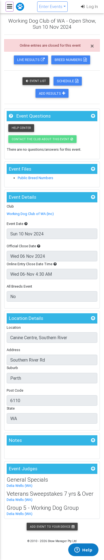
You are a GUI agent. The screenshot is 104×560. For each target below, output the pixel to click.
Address (13, 349)
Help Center (21, 128)
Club (10, 206)
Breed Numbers (71, 59)
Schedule (67, 81)
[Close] (92, 46)
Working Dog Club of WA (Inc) (30, 213)
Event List (36, 81)
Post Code (15, 390)
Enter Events (50, 6)
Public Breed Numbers (35, 178)
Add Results (52, 93)
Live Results (31, 59)
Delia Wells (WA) (19, 485)
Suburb (12, 367)
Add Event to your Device (52, 527)
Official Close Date (23, 246)
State (11, 408)
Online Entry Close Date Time (32, 264)
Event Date (17, 223)
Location (14, 327)
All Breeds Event (19, 286)
